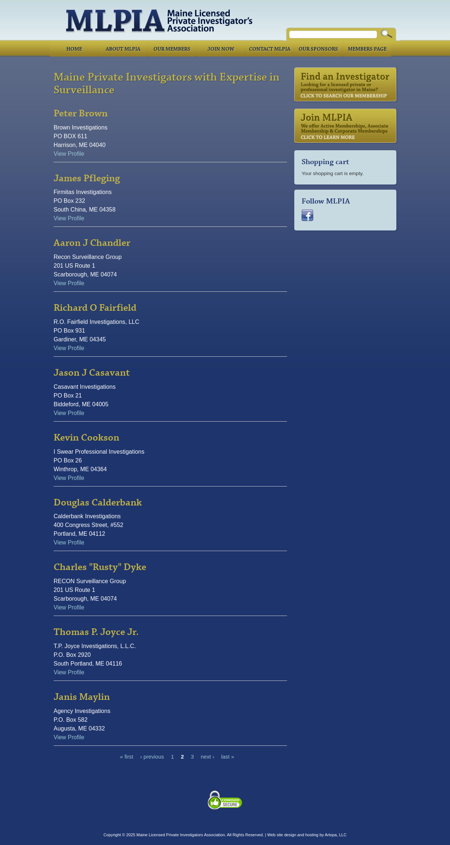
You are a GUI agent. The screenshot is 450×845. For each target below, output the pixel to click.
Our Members (172, 49)
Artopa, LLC (336, 835)
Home (74, 49)
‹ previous (152, 757)
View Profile (69, 154)
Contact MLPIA (269, 49)
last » (227, 757)
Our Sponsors (318, 49)
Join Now (220, 49)
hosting (311, 835)
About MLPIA (123, 49)
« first (126, 757)
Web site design (281, 835)
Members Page (367, 49)
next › (207, 757)
